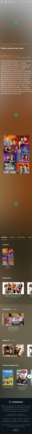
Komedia (20, 44)
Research (25, 420)
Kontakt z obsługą (22, 415)
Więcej (14, 309)
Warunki (20, 418)
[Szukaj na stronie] (30, 2)
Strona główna (5, 44)
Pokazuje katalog (12, 414)
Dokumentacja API (9, 415)
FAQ (16, 415)
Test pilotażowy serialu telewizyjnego (10, 421)
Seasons (4, 237)
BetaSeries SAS (8, 420)
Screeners (19, 420)
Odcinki (12, 237)
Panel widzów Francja (25, 421)
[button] (13, 351)
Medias (14, 420)
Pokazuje (13, 44)
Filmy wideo (21, 237)
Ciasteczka (14, 418)
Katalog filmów (20, 414)
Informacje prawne (6, 418)
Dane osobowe (27, 418)
